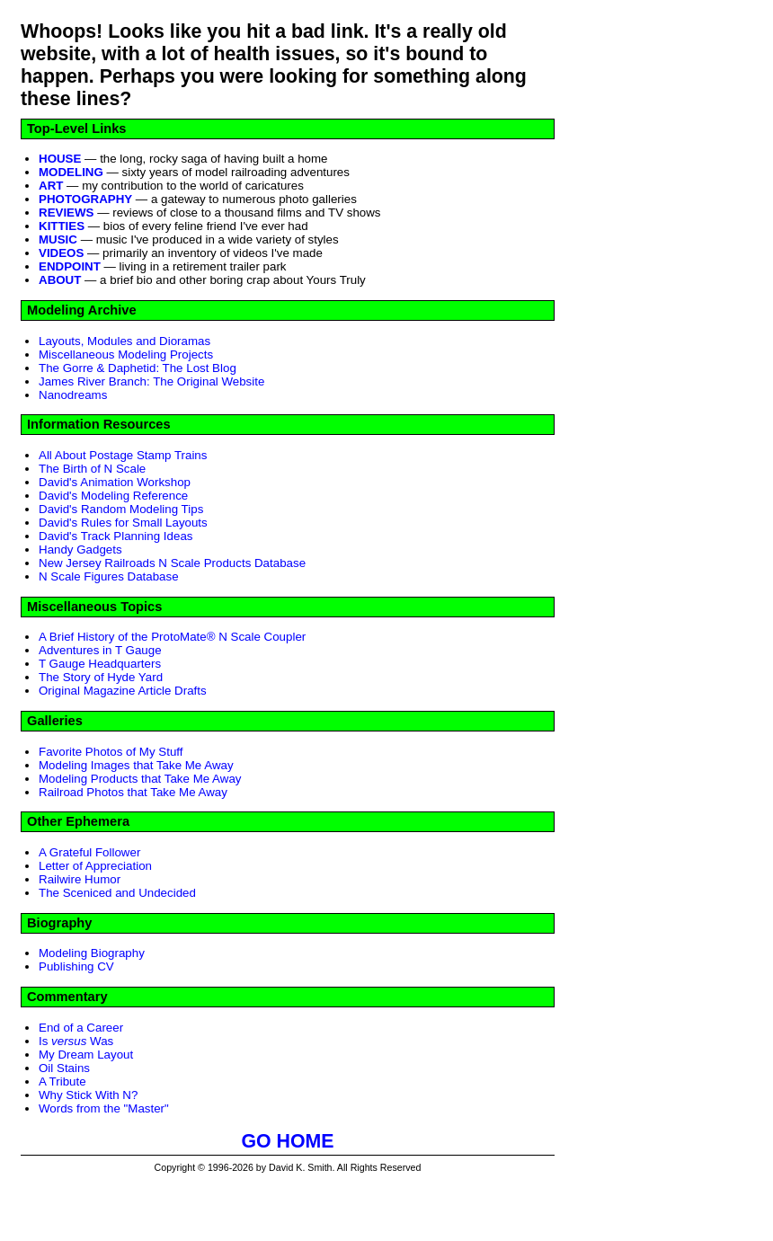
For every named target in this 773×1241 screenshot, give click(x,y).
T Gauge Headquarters (100, 663)
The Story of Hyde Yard (101, 677)
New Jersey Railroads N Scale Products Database (172, 563)
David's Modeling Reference (113, 495)
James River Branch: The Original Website (151, 381)
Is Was (76, 1041)
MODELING (71, 172)
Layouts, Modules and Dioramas (124, 341)
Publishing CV (76, 966)
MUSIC (58, 239)
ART (51, 185)
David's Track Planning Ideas (115, 536)
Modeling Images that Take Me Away (136, 765)
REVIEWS (66, 212)
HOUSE (60, 158)
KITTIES (61, 226)
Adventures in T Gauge (100, 650)
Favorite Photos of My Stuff (111, 751)
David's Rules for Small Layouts (123, 522)
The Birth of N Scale (92, 468)
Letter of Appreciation (95, 866)
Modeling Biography (92, 953)
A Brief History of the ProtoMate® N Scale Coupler (172, 636)
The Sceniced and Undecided (117, 893)
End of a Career (81, 1027)
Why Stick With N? (88, 1095)
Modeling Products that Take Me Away (140, 778)
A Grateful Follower (89, 852)
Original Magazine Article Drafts (123, 690)
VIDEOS (61, 253)
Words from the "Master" (104, 1108)
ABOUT (60, 280)
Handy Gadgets (80, 549)
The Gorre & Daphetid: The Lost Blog (137, 368)
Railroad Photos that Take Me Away (133, 792)
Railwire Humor (79, 879)
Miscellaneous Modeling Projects (126, 354)
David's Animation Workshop (115, 482)
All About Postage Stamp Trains (123, 455)
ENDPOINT (70, 266)
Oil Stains (64, 1068)
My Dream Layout (86, 1054)
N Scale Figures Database (109, 576)
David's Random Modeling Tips (121, 509)
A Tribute (62, 1081)
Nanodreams (73, 395)
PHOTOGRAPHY (85, 199)
